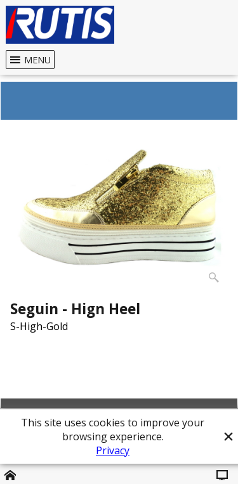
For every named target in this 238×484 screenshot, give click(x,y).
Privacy (112, 450)
